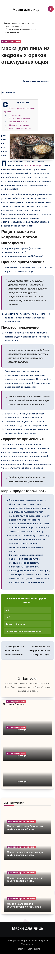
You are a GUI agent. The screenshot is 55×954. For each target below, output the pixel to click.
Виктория (10, 92)
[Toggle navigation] (2, 9)
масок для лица (33, 165)
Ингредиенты (15, 115)
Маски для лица (26, 10)
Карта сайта (33, 949)
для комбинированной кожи (21, 821)
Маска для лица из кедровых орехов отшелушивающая (25, 55)
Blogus (42, 940)
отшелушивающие (11, 41)
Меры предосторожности (20, 128)
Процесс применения (18, 122)
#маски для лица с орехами (36, 81)
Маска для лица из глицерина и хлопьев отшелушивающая (39, 650)
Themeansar (27, 944)
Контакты (20, 949)
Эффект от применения (19, 125)
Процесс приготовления (19, 118)
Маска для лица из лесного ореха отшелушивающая (14, 650)
